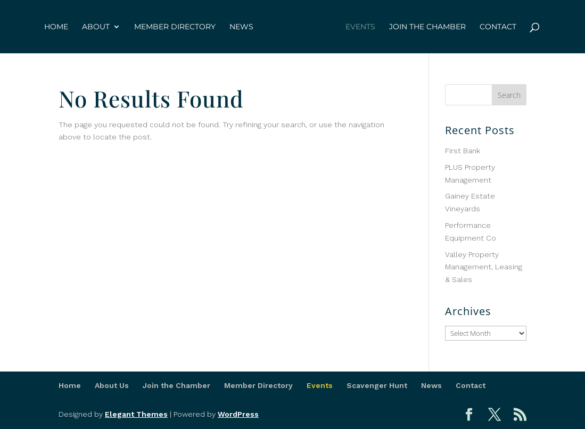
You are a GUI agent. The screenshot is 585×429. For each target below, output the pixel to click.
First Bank (462, 150)
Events (360, 27)
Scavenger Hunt (377, 385)
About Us (112, 385)
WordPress (238, 414)
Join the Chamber (427, 27)
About (96, 27)
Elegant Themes (136, 414)
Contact (498, 27)
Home (56, 27)
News (241, 27)
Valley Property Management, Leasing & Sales (483, 267)
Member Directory (175, 27)
